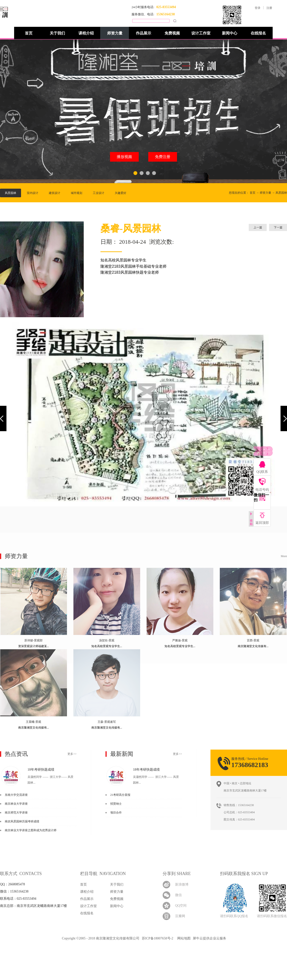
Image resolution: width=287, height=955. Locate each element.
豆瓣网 (180, 916)
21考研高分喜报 (120, 795)
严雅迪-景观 (180, 640)
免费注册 (162, 157)
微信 (178, 895)
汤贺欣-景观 (106, 640)
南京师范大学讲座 (16, 812)
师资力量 (265, 192)
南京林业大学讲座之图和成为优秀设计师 (30, 830)
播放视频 (124, 157)
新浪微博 (181, 884)
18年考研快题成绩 (41, 769)
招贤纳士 (116, 803)
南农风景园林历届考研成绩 (22, 821)
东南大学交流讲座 (16, 795)
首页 (29, 33)
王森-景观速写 (107, 721)
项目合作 (116, 812)
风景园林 (281, 192)
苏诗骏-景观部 (33, 640)
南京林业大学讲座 (16, 803)
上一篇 (258, 227)
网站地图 (183, 938)
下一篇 (278, 227)
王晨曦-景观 (33, 721)
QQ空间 (181, 905)
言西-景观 (253, 640)
